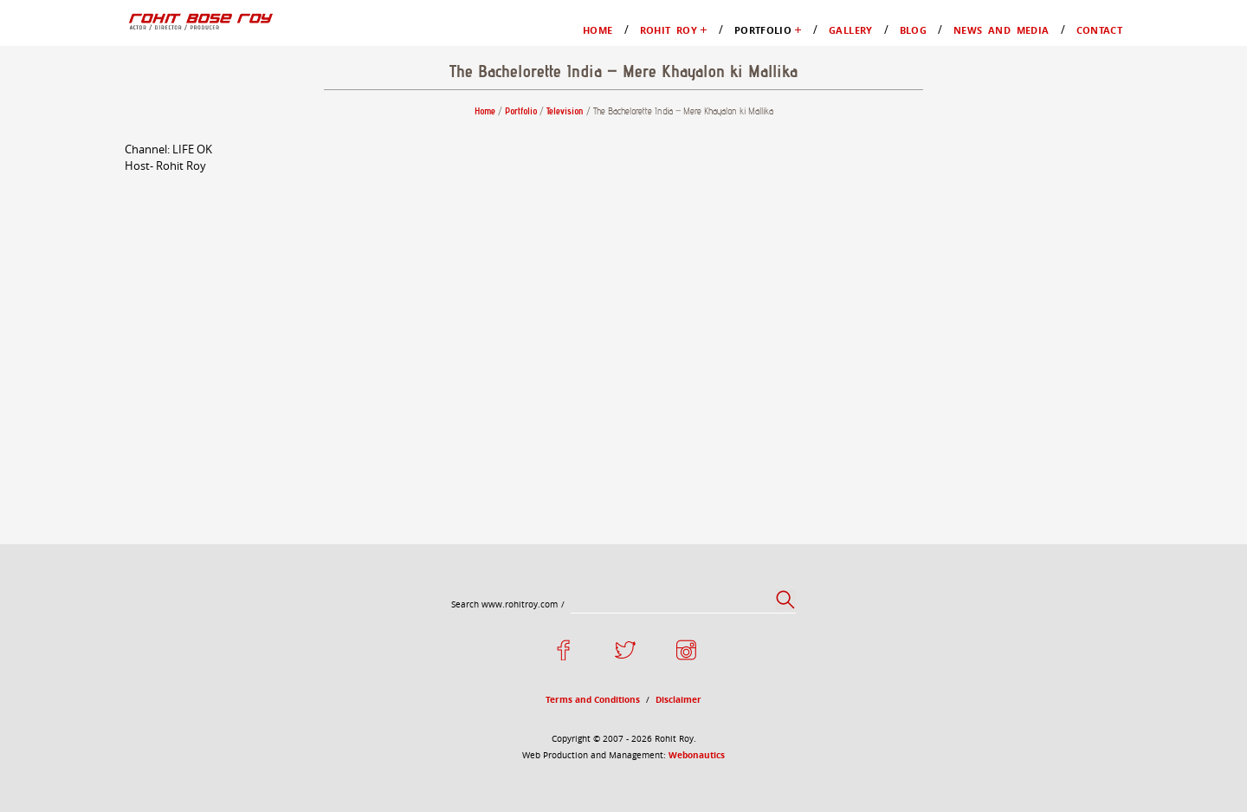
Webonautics (238, 592)
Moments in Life (123, 123)
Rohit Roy (70, 92)
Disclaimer (72, 547)
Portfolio (66, 154)
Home (58, 76)
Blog (55, 232)
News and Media (88, 248)
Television (104, 186)
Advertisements (119, 201)
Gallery (62, 217)
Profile (95, 108)
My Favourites (117, 139)
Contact (63, 264)
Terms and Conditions (103, 531)
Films (91, 170)
